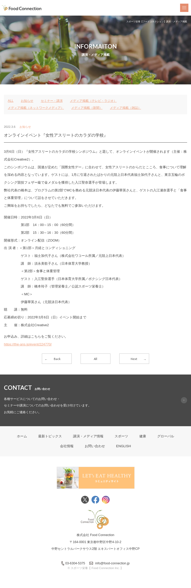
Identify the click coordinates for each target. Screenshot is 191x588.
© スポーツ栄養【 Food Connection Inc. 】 (95, 568)
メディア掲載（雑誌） (125, 108)
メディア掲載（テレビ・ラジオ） (93, 101)
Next (134, 358)
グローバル (165, 436)
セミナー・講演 (52, 101)
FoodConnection (21, 8)
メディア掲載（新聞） (86, 108)
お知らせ (27, 101)
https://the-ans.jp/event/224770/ (28, 344)
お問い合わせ (95, 446)
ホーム (22, 436)
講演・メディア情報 (88, 436)
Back (57, 358)
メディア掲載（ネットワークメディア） (36, 108)
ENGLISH (123, 446)
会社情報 (67, 446)
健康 (142, 436)
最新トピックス (50, 436)
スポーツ (121, 436)
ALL (11, 101)
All (95, 358)
